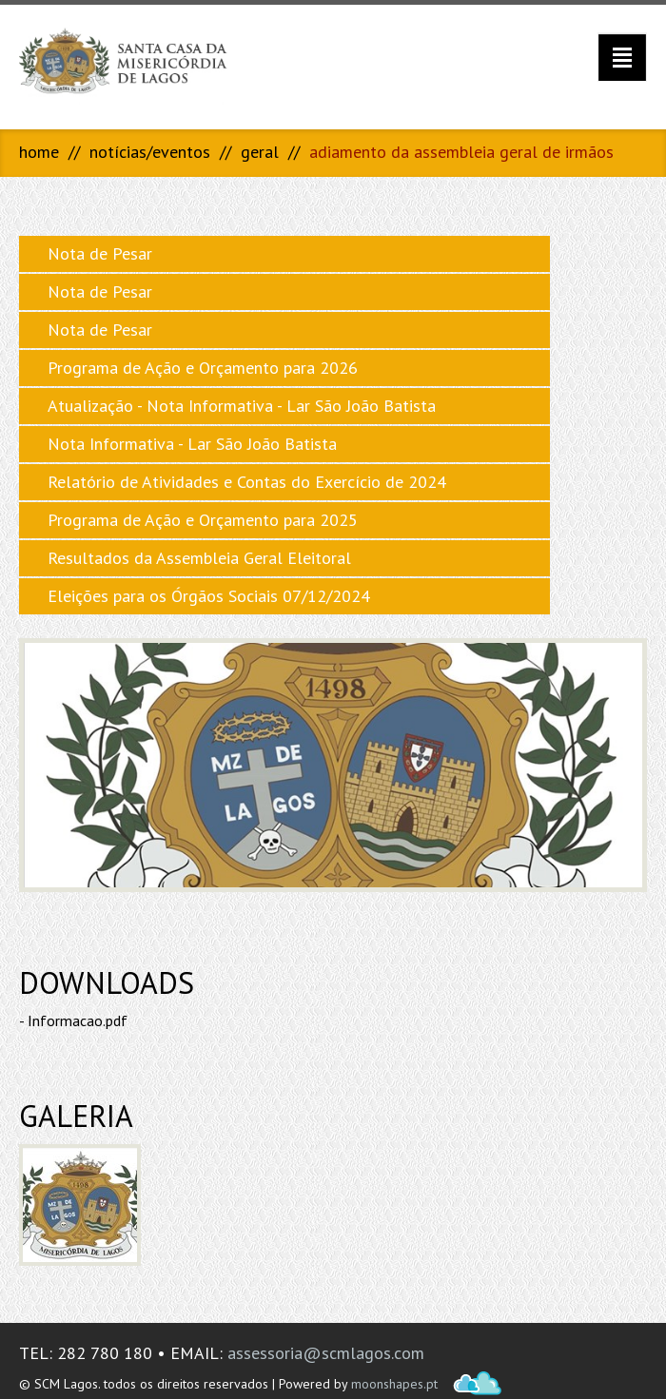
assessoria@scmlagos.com (325, 1353)
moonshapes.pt (394, 1383)
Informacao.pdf (77, 1020)
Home (39, 152)
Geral (260, 152)
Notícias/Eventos (149, 152)
